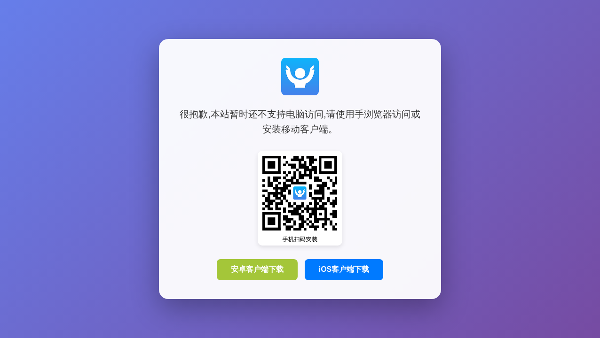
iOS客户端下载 (344, 269)
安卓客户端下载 (257, 269)
